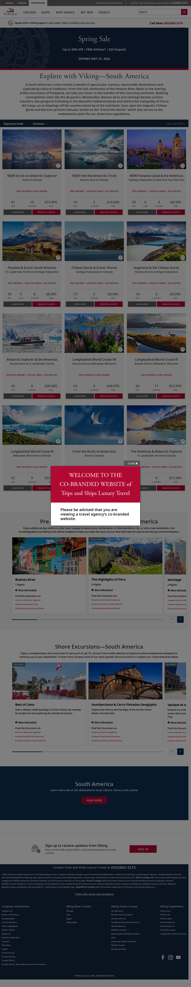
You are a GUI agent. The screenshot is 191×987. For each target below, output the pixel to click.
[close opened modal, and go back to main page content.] (132, 463)
